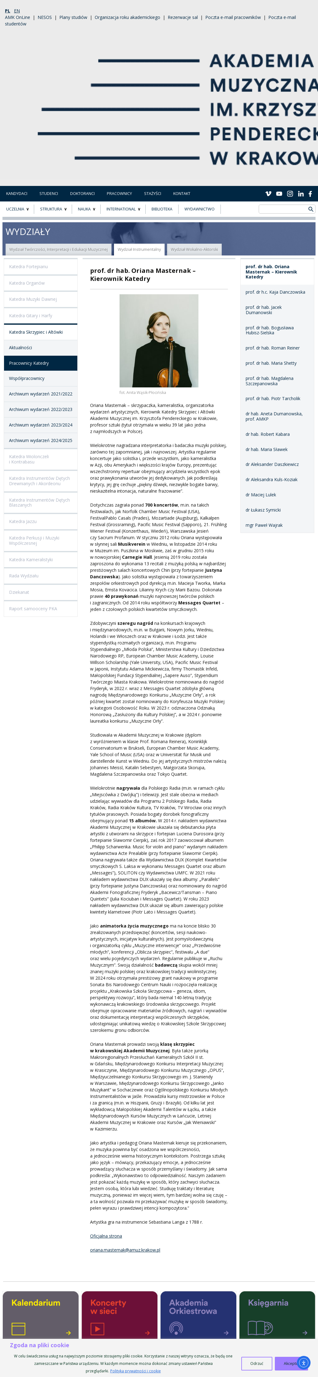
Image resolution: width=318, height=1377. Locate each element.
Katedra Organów (27, 283)
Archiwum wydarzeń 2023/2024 (40, 425)
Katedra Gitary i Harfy (30, 315)
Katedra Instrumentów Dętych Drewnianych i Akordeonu (39, 480)
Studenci (48, 193)
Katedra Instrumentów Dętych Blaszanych (39, 502)
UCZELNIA (15, 209)
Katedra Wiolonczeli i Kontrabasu (29, 459)
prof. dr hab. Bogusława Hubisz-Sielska (270, 330)
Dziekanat (19, 592)
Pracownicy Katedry (29, 363)
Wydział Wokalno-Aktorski (194, 249)
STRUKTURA (51, 209)
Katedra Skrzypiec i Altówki (36, 332)
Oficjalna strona (106, 1236)
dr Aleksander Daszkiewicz (272, 464)
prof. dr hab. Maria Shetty (271, 363)
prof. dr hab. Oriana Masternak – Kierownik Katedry (271, 272)
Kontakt (181, 193)
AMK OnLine (17, 17)
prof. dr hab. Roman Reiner (273, 348)
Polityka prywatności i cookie (135, 1371)
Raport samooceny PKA (33, 609)
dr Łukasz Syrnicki (263, 510)
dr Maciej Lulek (261, 495)
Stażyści (152, 193)
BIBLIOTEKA (162, 209)
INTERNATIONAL (121, 209)
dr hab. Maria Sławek (267, 449)
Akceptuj (291, 1363)
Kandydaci (16, 193)
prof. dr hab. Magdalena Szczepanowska (269, 380)
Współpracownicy (26, 378)
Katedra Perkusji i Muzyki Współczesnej (34, 540)
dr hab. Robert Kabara (268, 434)
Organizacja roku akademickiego (127, 17)
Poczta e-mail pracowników (233, 17)
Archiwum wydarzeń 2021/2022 (40, 394)
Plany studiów (73, 17)
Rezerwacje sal (183, 17)
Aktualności (20, 347)
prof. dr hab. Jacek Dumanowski (264, 309)
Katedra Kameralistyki (31, 559)
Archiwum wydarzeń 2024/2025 (40, 440)
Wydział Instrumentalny (139, 249)
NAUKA (84, 209)
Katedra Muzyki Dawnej (33, 299)
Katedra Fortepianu (28, 266)
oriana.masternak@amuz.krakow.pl (125, 1250)
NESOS (45, 17)
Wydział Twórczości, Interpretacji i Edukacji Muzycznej (58, 249)
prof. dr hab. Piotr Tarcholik (273, 398)
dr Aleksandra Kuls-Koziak (272, 479)
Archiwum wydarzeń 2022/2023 (40, 409)
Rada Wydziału (24, 576)
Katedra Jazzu (23, 521)
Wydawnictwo (199, 209)
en (17, 11)
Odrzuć (256, 1363)
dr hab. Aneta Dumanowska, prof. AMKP (274, 416)
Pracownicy (119, 193)
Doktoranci (82, 193)
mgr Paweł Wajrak (264, 525)
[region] (159, 1358)
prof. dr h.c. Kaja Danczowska (275, 292)
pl (7, 11)
